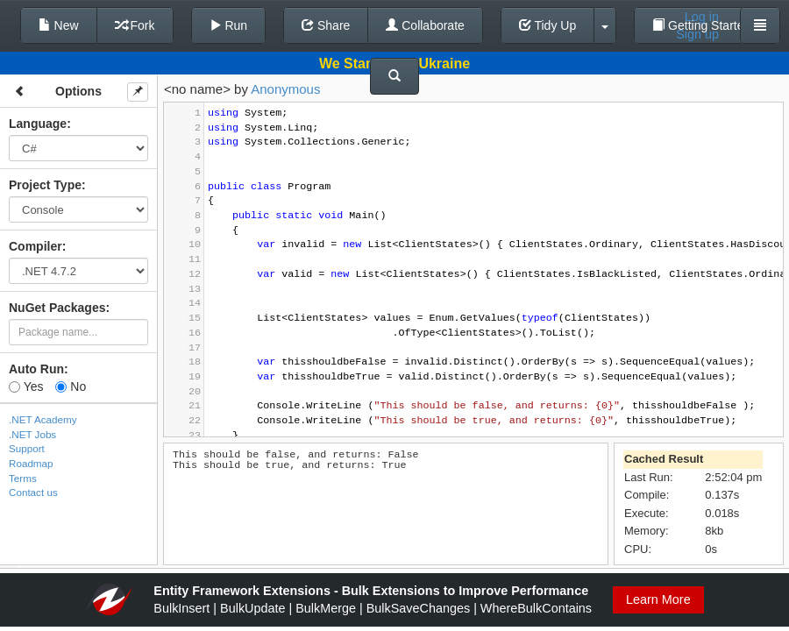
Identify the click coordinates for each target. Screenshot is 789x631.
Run (229, 25)
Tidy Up (547, 25)
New (59, 25)
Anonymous (285, 89)
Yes (26, 386)
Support (27, 448)
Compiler (35, 246)
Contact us (33, 492)
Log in (702, 17)
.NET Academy (43, 419)
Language (38, 124)
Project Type (45, 185)
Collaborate (425, 25)
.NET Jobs (32, 434)
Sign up (697, 34)
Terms (23, 478)
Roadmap (31, 463)
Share (326, 25)
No (70, 386)
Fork (135, 25)
